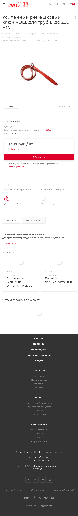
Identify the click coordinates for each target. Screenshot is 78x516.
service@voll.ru (41, 460)
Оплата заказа (39, 414)
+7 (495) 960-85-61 (30, 452)
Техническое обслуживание (39, 403)
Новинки (39, 344)
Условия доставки (16, 167)
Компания (39, 370)
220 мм (49, 130)
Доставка (39, 411)
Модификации (34, 220)
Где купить (39, 384)
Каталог (39, 338)
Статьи (39, 437)
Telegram (36, 480)
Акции (39, 361)
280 (19, 126)
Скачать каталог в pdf (39, 430)
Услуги (39, 397)
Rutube (43, 480)
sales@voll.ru (41, 457)
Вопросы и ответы (39, 441)
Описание (11, 220)
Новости (39, 434)
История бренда (39, 380)
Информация (39, 424)
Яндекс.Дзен (50, 480)
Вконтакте (28, 480)
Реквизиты (39, 388)
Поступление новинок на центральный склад (19, 282)
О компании (39, 376)
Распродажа (39, 349)
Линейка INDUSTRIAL (39, 355)
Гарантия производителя (39, 407)
